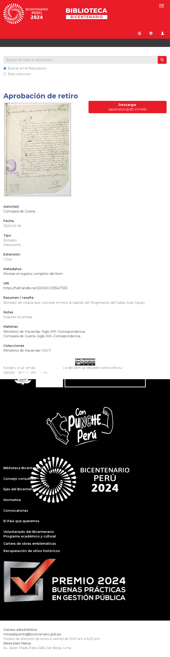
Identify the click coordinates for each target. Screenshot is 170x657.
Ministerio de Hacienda (21, 350)
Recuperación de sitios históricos (31, 551)
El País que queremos (21, 521)
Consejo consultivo (19, 479)
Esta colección (17, 74)
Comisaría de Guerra (19, 211)
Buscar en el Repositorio (25, 68)
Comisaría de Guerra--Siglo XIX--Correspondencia (41, 336)
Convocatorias (15, 511)
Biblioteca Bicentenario (23, 468)
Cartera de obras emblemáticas (29, 544)
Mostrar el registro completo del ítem (33, 274)
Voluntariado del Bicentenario (28, 532)
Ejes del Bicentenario (21, 489)
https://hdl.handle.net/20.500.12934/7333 (35, 288)
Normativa (12, 500)
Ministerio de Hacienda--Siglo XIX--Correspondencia (44, 332)
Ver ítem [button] (15, 43)
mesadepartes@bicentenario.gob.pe (32, 634)
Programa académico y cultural (29, 536)
